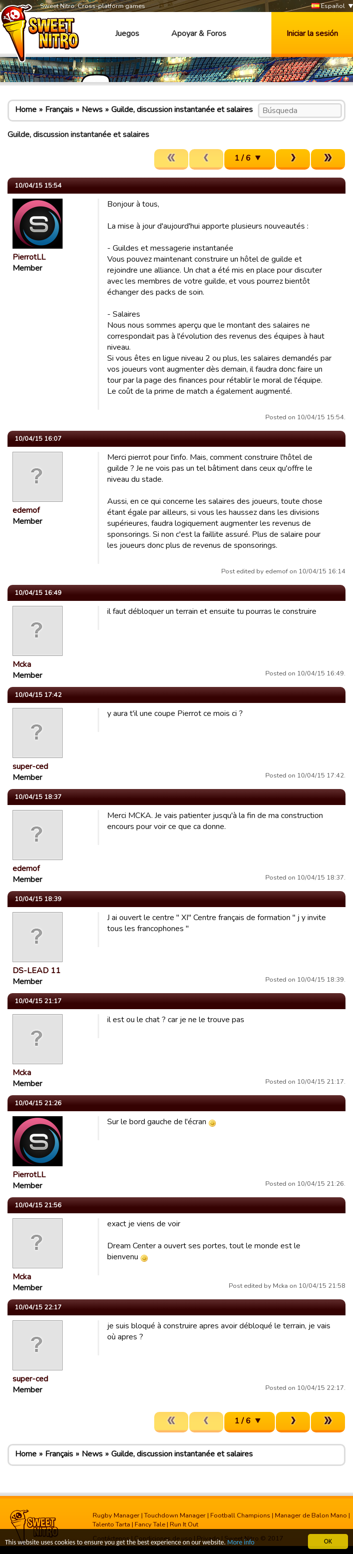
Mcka (22, 664)
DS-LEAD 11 (37, 970)
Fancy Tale (150, 1524)
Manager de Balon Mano (311, 1515)
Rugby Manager (116, 1515)
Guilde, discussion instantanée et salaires (182, 109)
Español (328, 6)
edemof (26, 510)
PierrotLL (29, 257)
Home (26, 109)
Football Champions (240, 1515)
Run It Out (184, 1524)
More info (240, 1542)
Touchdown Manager (175, 1515)
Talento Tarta (111, 1524)
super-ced (30, 766)
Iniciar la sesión (312, 33)
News (92, 109)
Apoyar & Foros (198, 33)
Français (59, 109)
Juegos (127, 33)
